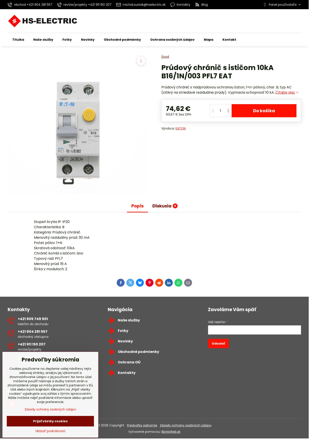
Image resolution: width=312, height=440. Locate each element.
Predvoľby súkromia (142, 425)
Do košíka (264, 111)
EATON (181, 128)
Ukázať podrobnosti (50, 431)
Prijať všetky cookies (50, 421)
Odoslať (218, 343)
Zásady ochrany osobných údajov (186, 425)
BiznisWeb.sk (171, 431)
